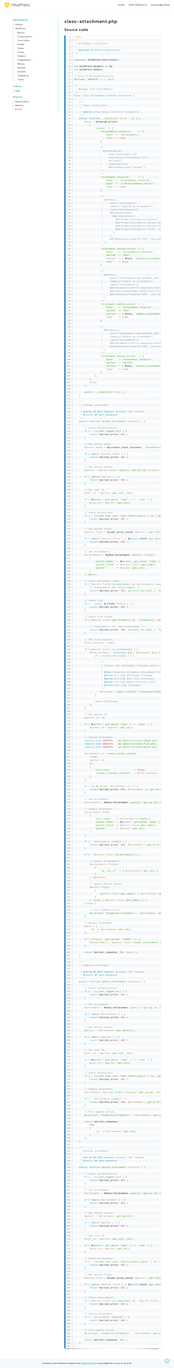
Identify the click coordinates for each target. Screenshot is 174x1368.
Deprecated (22, 101)
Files (17, 90)
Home (121, 4)
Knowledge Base (160, 4)
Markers (19, 105)
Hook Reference (138, 4)
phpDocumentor (89, 1363)
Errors (18, 109)
